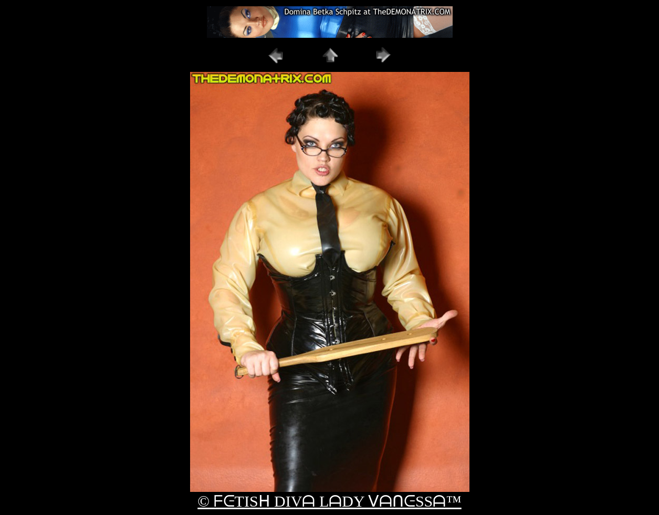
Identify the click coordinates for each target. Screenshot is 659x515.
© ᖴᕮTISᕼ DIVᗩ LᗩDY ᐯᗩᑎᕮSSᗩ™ (329, 501)
